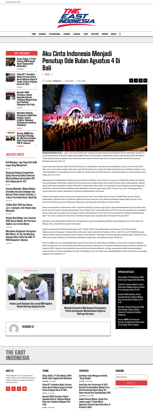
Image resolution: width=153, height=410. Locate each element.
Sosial (20, 87)
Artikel (81, 381)
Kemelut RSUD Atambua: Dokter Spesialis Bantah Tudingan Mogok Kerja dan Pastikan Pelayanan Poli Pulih (27, 98)
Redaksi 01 (57, 81)
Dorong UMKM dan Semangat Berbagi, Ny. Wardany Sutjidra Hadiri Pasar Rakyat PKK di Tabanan (26, 138)
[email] (131, 376)
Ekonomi (20, 69)
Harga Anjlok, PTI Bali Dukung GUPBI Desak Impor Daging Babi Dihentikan (26, 62)
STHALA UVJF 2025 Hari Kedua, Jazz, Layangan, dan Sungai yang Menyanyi (21, 207)
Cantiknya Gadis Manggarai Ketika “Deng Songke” (93, 377)
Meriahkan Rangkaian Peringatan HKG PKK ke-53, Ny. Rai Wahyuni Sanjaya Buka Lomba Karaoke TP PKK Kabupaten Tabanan (21, 235)
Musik (8, 168)
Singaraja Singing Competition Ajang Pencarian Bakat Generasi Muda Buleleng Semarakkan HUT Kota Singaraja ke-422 (20, 177)
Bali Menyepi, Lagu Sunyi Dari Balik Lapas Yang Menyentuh (21, 164)
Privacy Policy (138, 388)
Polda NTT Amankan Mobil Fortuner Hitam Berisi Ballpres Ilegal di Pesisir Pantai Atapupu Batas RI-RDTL (27, 79)
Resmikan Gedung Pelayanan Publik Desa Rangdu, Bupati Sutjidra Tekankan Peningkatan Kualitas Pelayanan (27, 119)
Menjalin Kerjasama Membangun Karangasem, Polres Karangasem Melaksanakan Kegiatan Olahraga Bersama (85, 311)
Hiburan (9, 200)
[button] (119, 33)
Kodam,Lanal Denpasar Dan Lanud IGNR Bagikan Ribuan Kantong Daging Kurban (31, 305)
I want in (131, 383)
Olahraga (82, 396)
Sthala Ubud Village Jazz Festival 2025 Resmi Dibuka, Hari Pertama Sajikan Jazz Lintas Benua (21, 220)
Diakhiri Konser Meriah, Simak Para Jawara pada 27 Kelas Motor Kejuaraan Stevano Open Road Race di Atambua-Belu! (94, 403)
